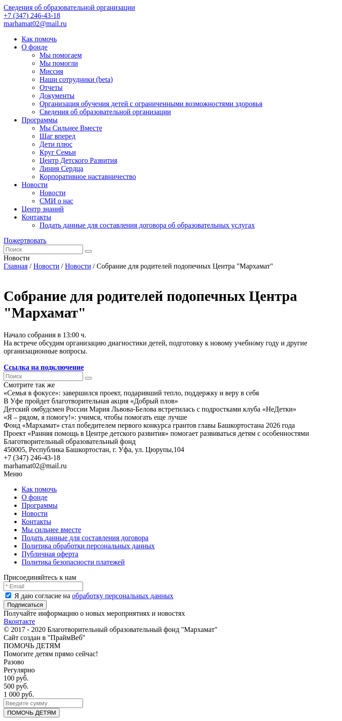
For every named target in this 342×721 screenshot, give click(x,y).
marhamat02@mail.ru (35, 23)
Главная (16, 266)
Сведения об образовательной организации (69, 7)
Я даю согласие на (89, 596)
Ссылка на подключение (44, 367)
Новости (46, 266)
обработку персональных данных (122, 596)
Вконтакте (19, 621)
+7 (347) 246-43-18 (32, 15)
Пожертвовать (25, 240)
